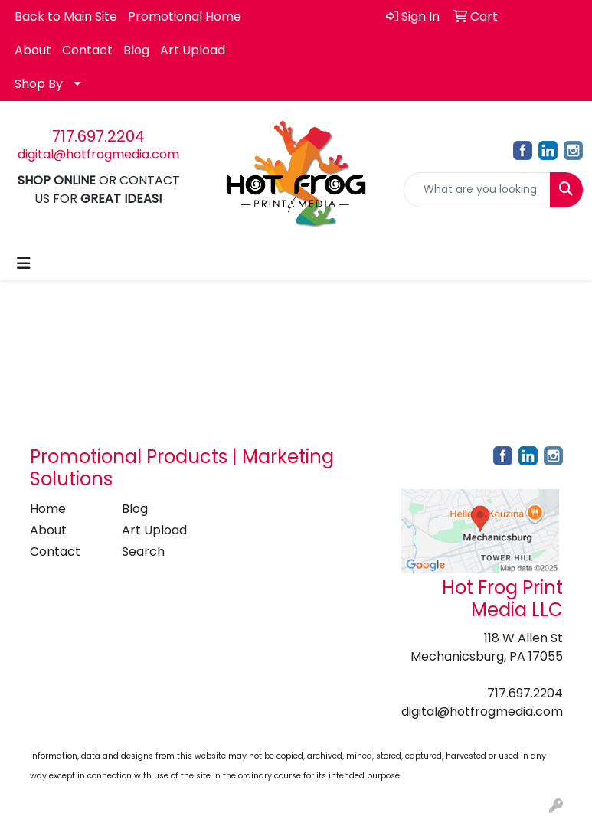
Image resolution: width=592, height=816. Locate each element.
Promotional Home (184, 16)
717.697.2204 (98, 136)
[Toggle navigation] (24, 263)
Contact (87, 50)
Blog (136, 50)
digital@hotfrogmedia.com (98, 154)
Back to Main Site (66, 16)
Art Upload (192, 50)
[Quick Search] (477, 189)
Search (143, 551)
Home (48, 508)
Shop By (39, 84)
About (33, 50)
